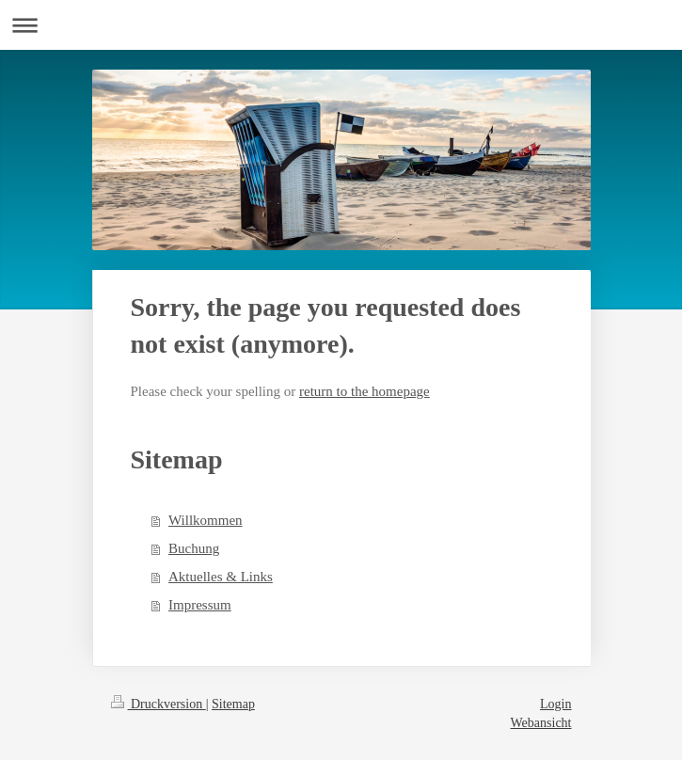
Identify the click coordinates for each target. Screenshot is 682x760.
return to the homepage (364, 391)
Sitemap (233, 704)
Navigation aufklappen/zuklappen (341, 25)
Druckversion (158, 704)
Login (555, 704)
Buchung (193, 548)
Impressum (199, 604)
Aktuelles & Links (220, 576)
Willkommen (205, 520)
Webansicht (541, 723)
